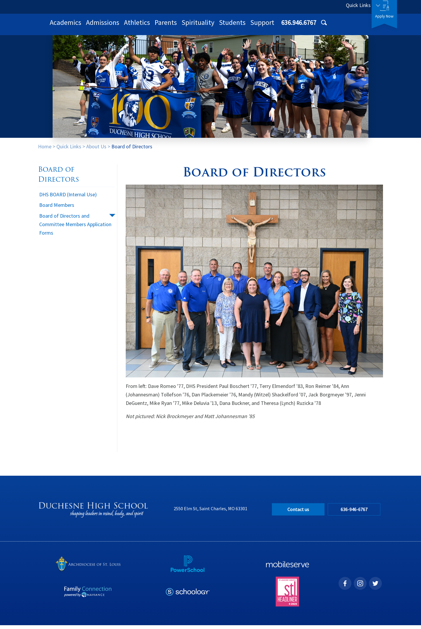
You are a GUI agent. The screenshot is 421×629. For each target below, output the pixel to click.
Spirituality (274, 26)
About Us (96, 150)
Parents (242, 26)
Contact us (298, 513)
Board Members (56, 208)
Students (308, 26)
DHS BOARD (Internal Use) (68, 198)
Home (44, 150)
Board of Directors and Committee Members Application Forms (75, 228)
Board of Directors (131, 150)
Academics (142, 26)
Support (339, 26)
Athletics (213, 26)
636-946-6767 (356, 513)
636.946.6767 (314, 7)
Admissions (179, 26)
